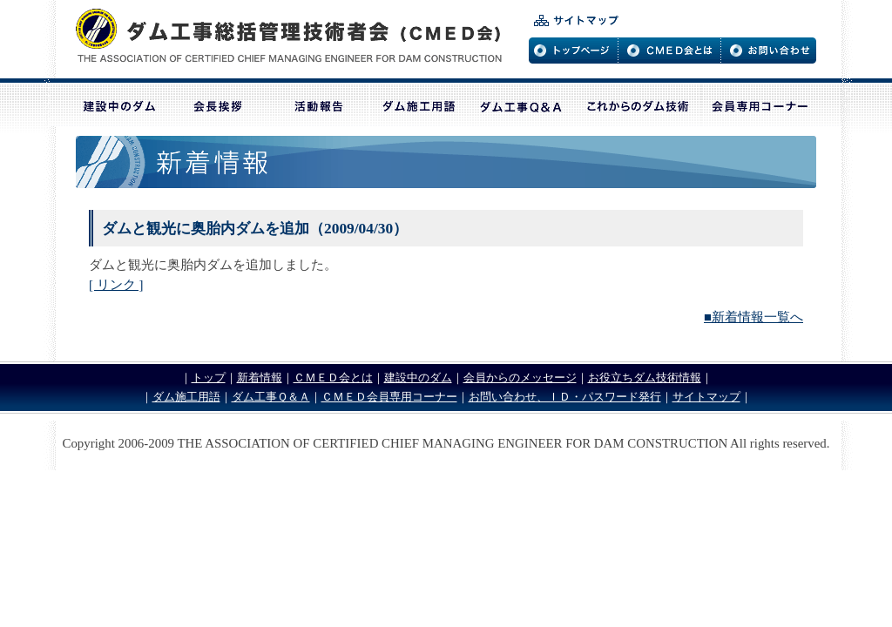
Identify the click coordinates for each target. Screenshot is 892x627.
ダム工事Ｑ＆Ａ (271, 396)
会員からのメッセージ (520, 377)
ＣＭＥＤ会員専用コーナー (389, 396)
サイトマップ (706, 396)
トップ (209, 377)
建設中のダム (418, 377)
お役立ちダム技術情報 (644, 377)
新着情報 (259, 377)
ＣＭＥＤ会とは (333, 377)
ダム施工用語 (186, 396)
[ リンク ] (116, 285)
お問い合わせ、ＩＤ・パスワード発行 (565, 396)
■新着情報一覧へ (753, 317)
